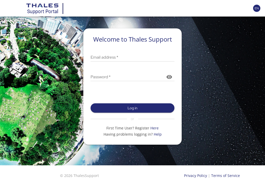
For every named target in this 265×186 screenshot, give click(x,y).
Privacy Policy (195, 175)
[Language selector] (256, 8)
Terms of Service (225, 175)
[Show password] (169, 77)
